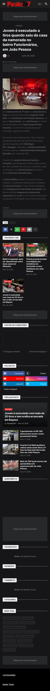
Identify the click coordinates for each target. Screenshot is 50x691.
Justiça (9, 641)
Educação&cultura (14, 627)
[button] (3, 4)
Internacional (25, 636)
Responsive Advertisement (25, 16)
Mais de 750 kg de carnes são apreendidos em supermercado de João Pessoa (33, 465)
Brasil (27, 618)
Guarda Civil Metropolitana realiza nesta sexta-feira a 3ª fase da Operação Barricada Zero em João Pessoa (33, 449)
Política (26, 645)
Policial (19, 26)
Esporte (32, 632)
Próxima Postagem (37, 351)
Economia (27, 622)
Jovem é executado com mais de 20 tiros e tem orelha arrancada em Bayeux (13, 298)
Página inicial (8, 26)
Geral (8, 636)
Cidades (10, 622)
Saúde (9, 650)
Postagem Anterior (12, 351)
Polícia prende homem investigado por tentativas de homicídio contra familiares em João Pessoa (36, 265)
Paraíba (25, 641)
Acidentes (11, 618)
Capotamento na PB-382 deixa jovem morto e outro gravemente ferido (32, 433)
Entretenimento (13, 632)
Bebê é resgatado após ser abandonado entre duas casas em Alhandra (13, 262)
